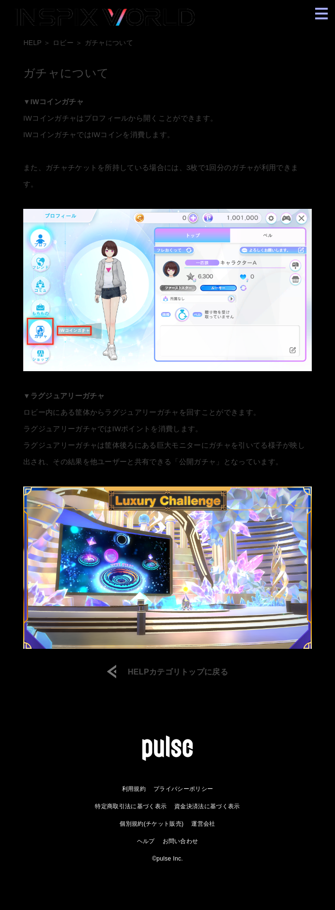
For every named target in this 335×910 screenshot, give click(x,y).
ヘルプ (146, 841)
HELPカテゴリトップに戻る (178, 672)
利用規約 (134, 789)
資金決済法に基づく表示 (207, 806)
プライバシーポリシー (183, 789)
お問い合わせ (180, 841)
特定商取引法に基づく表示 (131, 806)
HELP (32, 42)
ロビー (63, 42)
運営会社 (203, 824)
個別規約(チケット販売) (151, 824)
